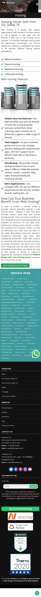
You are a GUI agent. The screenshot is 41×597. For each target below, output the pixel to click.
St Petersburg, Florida (6, 352)
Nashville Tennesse (19, 311)
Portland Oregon (31, 343)
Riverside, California (6, 346)
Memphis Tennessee (6, 311)
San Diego (3, 317)
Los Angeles (30, 308)
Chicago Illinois (21, 299)
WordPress (5, 417)
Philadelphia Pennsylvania (7, 314)
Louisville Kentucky (6, 328)
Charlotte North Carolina (7, 299)
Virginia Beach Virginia (29, 355)
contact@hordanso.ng (14, 462)
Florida (3, 293)
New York (30, 311)
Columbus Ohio (32, 299)
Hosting (4, 412)
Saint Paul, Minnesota (6, 349)
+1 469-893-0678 (13, 446)
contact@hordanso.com (15, 448)
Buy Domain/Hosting (20, 508)
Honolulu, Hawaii (33, 320)
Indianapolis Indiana (6, 308)
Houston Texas (26, 305)
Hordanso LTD (7, 454)
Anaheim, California (22, 278)
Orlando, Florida (26, 340)
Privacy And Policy (8, 425)
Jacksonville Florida (19, 308)
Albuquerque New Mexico (7, 278)
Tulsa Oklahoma (16, 355)
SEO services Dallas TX (9, 379)
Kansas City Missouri (18, 323)
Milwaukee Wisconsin (6, 331)
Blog (3, 421)
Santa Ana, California (21, 349)
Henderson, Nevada (21, 320)
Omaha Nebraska (14, 340)
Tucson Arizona (5, 355)
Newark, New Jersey (6, 337)
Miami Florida (27, 328)
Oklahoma (4, 340)
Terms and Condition (9, 396)
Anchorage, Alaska (5, 281)
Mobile (4, 387)
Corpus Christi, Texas (14, 290)
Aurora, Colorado (5, 284)
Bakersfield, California (18, 284)
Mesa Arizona (17, 328)
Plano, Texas (20, 343)
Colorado (3, 290)
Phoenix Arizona (22, 314)
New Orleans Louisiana (26, 334)
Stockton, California (20, 352)
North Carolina (18, 337)
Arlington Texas (17, 281)
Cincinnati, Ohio (20, 287)
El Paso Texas (4, 305)
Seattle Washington (27, 317)
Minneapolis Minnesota (21, 331)
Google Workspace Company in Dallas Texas (11, 302)
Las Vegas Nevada (31, 323)
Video (3, 374)
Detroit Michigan (30, 302)
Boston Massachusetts (28, 296)
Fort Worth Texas (15, 305)
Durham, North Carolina (29, 290)
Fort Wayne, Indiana (13, 293)
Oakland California (30, 337)
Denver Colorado (5, 296)
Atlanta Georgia (28, 281)
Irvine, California (5, 323)
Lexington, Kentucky (6, 326)
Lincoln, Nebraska (19, 326)
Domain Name (7, 408)
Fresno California (26, 293)
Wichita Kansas (5, 358)
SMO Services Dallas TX (10, 383)
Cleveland (30, 287)
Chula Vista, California (6, 287)
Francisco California (14, 317)
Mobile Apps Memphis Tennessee (9, 334)
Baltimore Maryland (32, 284)
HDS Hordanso (33, 581)
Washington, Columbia (7, 320)
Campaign (5, 392)
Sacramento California (20, 346)
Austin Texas (16, 296)
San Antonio (33, 314)
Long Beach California (32, 326)
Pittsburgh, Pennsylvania (7, 343)
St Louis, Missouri (34, 349)
